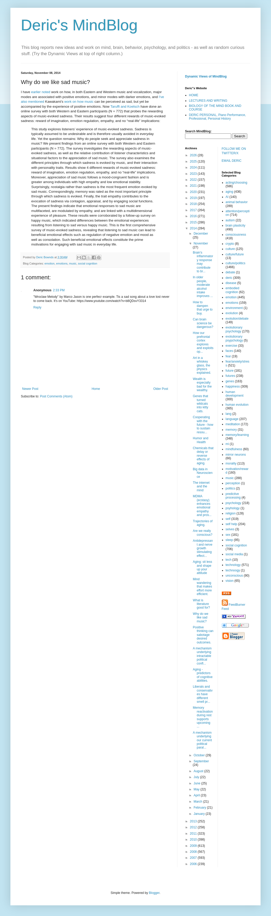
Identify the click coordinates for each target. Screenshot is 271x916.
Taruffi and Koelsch (125, 106)
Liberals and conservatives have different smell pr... (203, 694)
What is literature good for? (201, 604)
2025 (194, 161)
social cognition (87, 263)
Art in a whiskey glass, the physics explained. (202, 365)
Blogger (154, 893)
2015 (194, 222)
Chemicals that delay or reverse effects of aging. (203, 455)
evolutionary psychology (234, 329)
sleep (229, 540)
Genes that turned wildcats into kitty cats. (200, 403)
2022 (194, 180)
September (201, 761)
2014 (194, 228)
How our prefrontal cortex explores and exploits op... (203, 342)
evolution (232, 313)
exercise (231, 345)
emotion (49, 263)
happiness (233, 386)
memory (231, 429)
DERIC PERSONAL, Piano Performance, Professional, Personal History (217, 116)
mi (227, 444)
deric (229, 278)
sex (228, 535)
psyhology (233, 508)
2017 (194, 210)
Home (96, 389)
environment (234, 308)
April (197, 795)
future (230, 370)
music (72, 263)
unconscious (234, 575)
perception (233, 483)
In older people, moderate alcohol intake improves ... (203, 286)
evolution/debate (237, 318)
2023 (194, 174)
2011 (194, 833)
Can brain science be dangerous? (203, 323)
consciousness (236, 234)
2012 (194, 827)
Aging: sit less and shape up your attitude (202, 567)
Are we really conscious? (202, 532)
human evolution (237, 405)
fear (228, 356)
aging (229, 191)
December (201, 233)
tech (229, 560)
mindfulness (234, 449)
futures (230, 376)
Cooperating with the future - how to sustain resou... (203, 424)
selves (230, 529)
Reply (37, 307)
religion (231, 513)
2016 (194, 216)
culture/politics (235, 263)
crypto (230, 244)
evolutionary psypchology (234, 338)
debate (230, 272)
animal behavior (237, 202)
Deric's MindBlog (79, 25)
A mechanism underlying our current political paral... (202, 740)
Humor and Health (200, 440)
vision (230, 581)
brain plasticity (235, 225)
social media (234, 554)
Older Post (160, 389)
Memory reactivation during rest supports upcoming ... (203, 717)
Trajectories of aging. (203, 523)
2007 (194, 858)
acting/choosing (236, 182)
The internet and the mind (201, 486)
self (228, 519)
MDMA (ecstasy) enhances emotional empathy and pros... (202, 505)
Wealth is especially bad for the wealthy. (202, 384)
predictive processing (233, 495)
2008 (194, 852)
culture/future (235, 254)
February (200, 807)
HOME (193, 95)
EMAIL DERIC (232, 161)
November (201, 243)
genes (230, 381)
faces (229, 351)
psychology (233, 503)
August (199, 771)
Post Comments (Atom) (56, 396)
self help (231, 524)
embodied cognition (232, 290)
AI (227, 197)
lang (229, 414)
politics (230, 488)
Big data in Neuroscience (203, 473)
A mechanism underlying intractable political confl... (202, 656)
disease (231, 283)
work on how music (79, 102)
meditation (233, 424)
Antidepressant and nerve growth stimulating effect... (203, 548)
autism (230, 220)
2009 (194, 846)
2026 (194, 155)
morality (231, 463)
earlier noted (40, 92)
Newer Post (30, 389)
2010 (194, 839)
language (232, 419)
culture (230, 249)
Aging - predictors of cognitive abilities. (203, 675)
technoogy (233, 570)
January (200, 814)
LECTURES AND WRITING (208, 100)
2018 (194, 204)
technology (233, 565)
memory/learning (237, 435)
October (200, 755)
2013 (194, 821)
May (197, 789)
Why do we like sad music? (200, 617)
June (197, 783)
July (197, 777)
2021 (194, 186)
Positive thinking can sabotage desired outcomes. (203, 634)
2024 (194, 167)
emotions (61, 263)
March (198, 801)
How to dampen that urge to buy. (203, 307)
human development (235, 393)
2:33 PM (59, 290)
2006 (194, 864)
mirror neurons (236, 454)
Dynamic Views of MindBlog (206, 76)
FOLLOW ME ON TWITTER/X (234, 151)
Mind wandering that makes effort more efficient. (202, 586)
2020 (194, 192)
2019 (194, 198)
